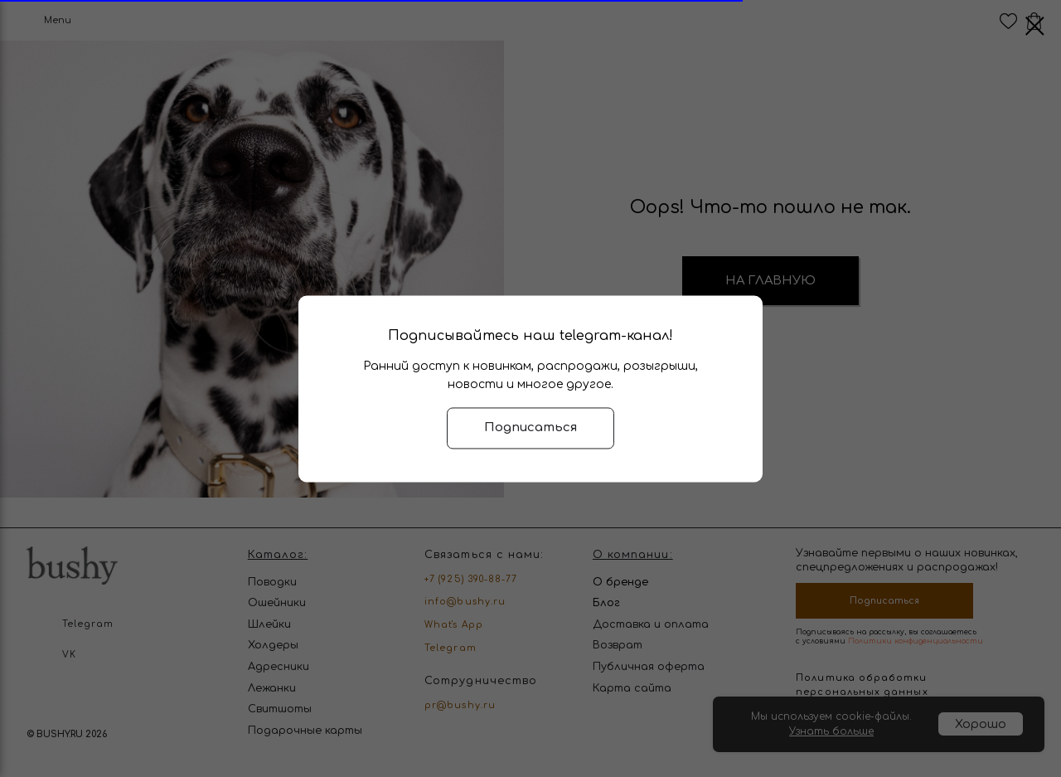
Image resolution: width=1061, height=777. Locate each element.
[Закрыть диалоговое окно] (1035, 26)
